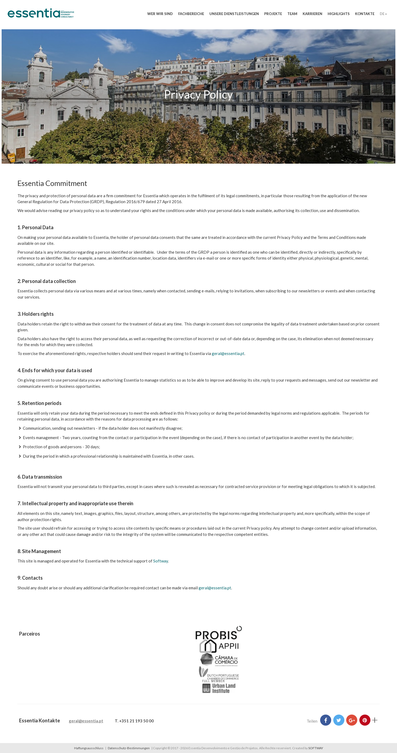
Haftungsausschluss (88, 748)
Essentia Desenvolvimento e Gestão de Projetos (40, 15)
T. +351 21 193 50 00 (134, 720)
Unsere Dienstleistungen (234, 14)
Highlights (339, 14)
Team (292, 14)
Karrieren (312, 14)
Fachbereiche (191, 14)
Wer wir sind (160, 14)
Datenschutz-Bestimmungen (129, 748)
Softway (160, 560)
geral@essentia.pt (228, 353)
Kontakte (364, 14)
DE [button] (383, 14)
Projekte (273, 14)
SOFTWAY (315, 748)
